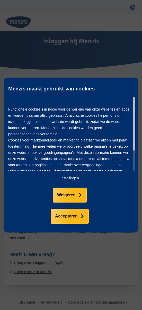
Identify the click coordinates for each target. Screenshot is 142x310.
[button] (69, 178)
